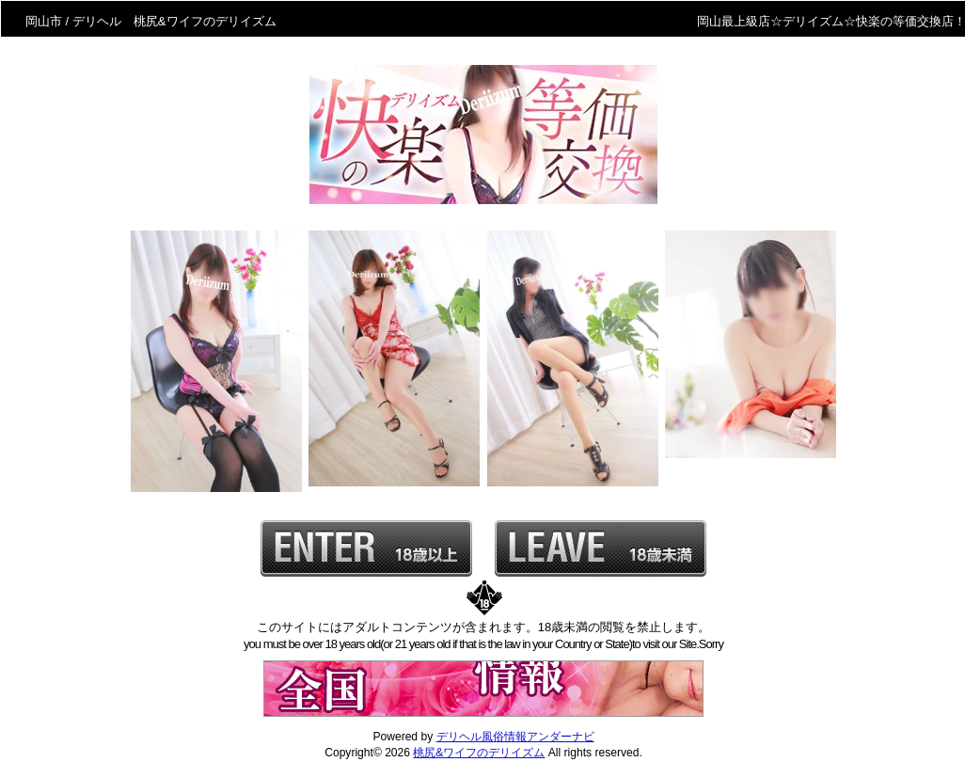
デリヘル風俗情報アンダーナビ (515, 736)
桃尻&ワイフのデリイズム (479, 752)
